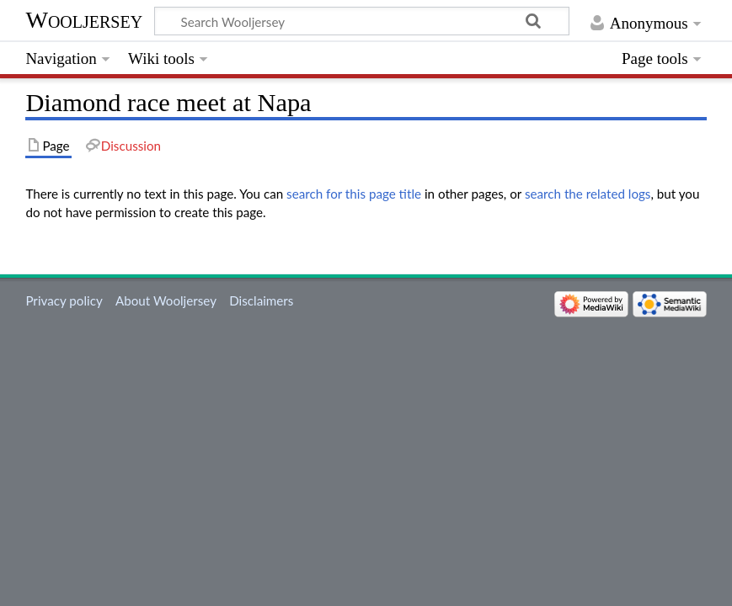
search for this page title (353, 193)
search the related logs (588, 193)
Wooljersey (83, 20)
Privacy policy (63, 300)
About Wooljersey (165, 300)
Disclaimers (261, 300)
